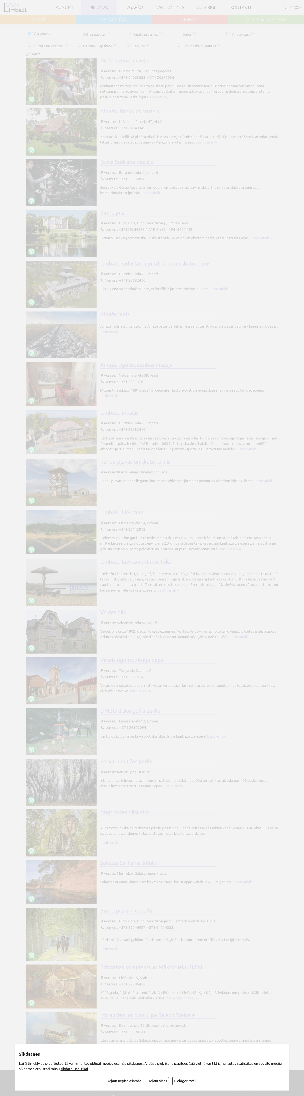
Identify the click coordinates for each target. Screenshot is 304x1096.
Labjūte (141, 46)
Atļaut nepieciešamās (124, 1081)
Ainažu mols (115, 314)
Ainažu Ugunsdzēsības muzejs (136, 365)
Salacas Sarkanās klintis (129, 863)
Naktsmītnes (169, 7)
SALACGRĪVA (114, 19)
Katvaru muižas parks (126, 761)
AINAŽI (38, 19)
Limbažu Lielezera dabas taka (136, 562)
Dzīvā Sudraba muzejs (126, 162)
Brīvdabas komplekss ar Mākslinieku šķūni (151, 967)
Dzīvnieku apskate (100, 46)
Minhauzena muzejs (124, 60)
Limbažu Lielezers (121, 512)
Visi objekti (42, 33)
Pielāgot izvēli (185, 1081)
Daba (189, 34)
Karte (36, 54)
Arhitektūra (243, 34)
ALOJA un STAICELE (266, 19)
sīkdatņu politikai (74, 1069)
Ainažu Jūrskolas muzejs (129, 111)
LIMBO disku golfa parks (130, 711)
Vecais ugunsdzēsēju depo (132, 660)
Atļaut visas (158, 1081)
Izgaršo (134, 7)
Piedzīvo (98, 7)
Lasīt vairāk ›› (160, 97)
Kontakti (240, 7)
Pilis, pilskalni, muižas (201, 46)
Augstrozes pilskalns (125, 812)
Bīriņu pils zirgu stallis (126, 910)
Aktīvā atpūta (96, 34)
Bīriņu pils (112, 213)
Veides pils (113, 612)
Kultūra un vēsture (50, 46)
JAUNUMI (63, 7)
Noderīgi (205, 7)
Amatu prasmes (148, 34)
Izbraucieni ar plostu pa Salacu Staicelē (147, 1015)
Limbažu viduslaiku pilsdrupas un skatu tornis (155, 263)
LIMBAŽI (190, 19)
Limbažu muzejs (119, 413)
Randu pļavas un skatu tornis (135, 462)
